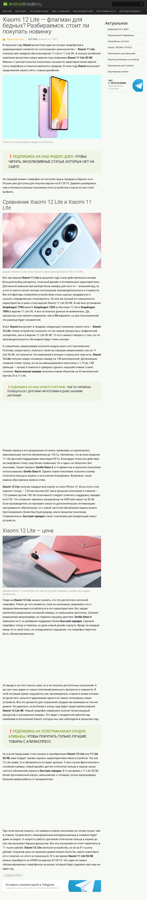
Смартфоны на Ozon (118, 41)
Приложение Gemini (118, 71)
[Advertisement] (52, 424)
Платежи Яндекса (130, 11)
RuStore (7, 11)
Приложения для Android (120, 65)
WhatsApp (21, 11)
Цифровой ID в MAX (118, 29)
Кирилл (15, 39)
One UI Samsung (61, 11)
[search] (128, 4)
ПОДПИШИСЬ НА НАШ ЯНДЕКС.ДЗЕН (43, 156)
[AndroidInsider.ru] (22, 4)
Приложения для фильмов (121, 53)
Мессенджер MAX (83, 11)
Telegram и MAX (39, 11)
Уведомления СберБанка (121, 35)
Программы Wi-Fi (106, 11)
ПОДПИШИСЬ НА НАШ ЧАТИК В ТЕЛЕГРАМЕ (37, 387)
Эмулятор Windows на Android (123, 59)
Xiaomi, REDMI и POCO (120, 47)
